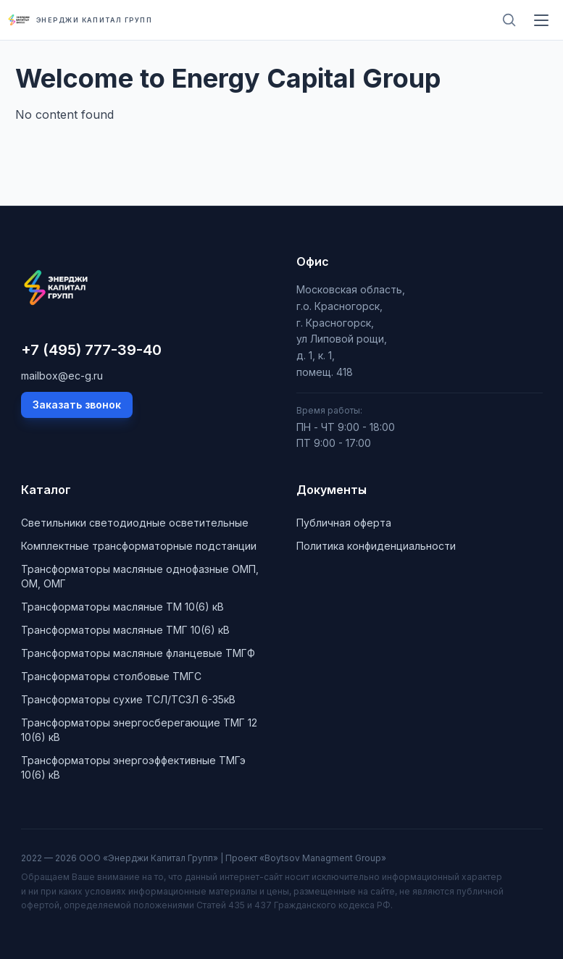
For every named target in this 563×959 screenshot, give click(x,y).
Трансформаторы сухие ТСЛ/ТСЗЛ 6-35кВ (128, 699)
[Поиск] (509, 20)
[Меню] (541, 20)
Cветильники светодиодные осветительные (135, 522)
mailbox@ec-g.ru (62, 375)
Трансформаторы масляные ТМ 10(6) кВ (122, 606)
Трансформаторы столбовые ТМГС (111, 676)
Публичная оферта (343, 522)
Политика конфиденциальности (376, 546)
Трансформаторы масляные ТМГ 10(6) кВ (125, 630)
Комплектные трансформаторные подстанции (139, 546)
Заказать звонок (77, 404)
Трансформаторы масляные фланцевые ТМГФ (138, 653)
